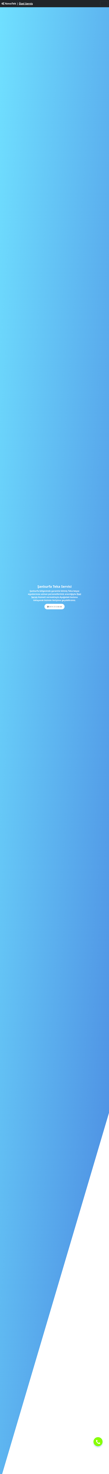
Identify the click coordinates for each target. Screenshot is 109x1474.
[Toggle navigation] (103, 3)
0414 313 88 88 (54, 606)
